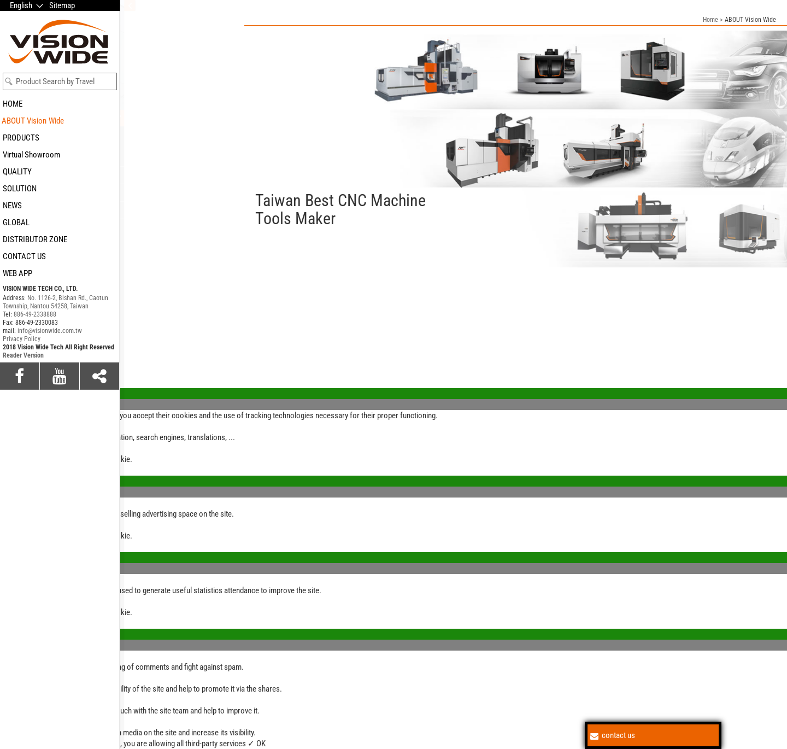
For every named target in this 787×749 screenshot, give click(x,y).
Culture (134, 146)
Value (131, 118)
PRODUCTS (21, 138)
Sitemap (62, 5)
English (21, 5)
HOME (12, 104)
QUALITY (17, 172)
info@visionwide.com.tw (49, 411)
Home (710, 20)
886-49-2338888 (35, 395)
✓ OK (257, 743)
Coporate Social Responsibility (171, 160)
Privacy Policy (21, 419)
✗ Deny (12, 404)
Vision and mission (153, 175)
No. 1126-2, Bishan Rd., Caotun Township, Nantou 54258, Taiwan (55, 382)
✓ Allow (13, 394)
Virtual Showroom (31, 155)
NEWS (12, 205)
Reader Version (23, 436)
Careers (136, 210)
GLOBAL (16, 222)
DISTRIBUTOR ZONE (35, 239)
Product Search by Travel (55, 81)
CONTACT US (24, 256)
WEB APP (17, 273)
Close (9, 372)
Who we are (141, 192)
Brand (132, 133)
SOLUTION (20, 189)
